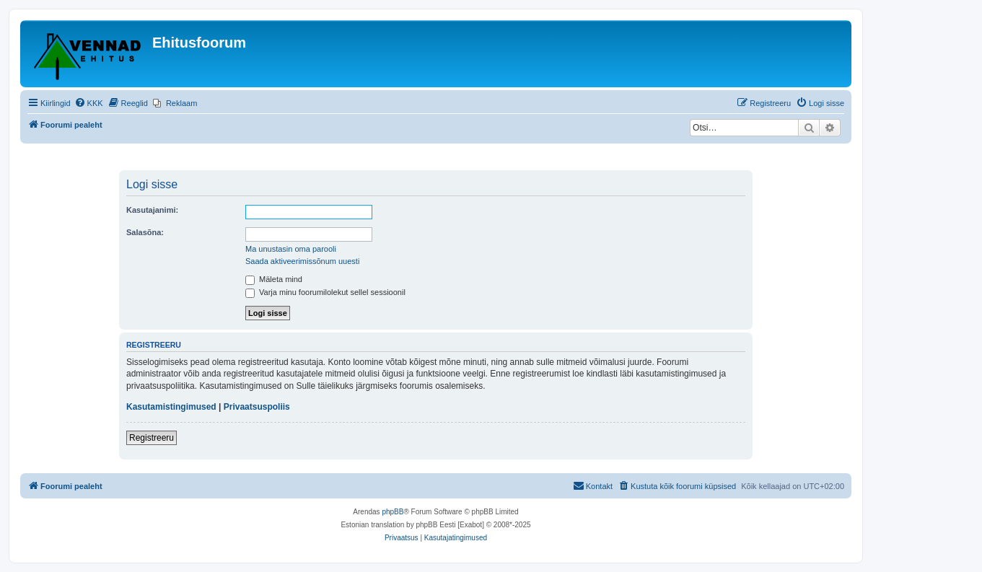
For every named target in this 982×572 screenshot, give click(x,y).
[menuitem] (88, 103)
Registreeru (151, 438)
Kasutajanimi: (152, 210)
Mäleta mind (273, 279)
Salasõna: (145, 232)
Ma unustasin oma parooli (290, 249)
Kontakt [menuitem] (593, 485)
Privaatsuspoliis (257, 407)
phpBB (392, 512)
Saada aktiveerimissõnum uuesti (302, 261)
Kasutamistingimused (171, 407)
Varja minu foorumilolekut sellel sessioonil (325, 292)
